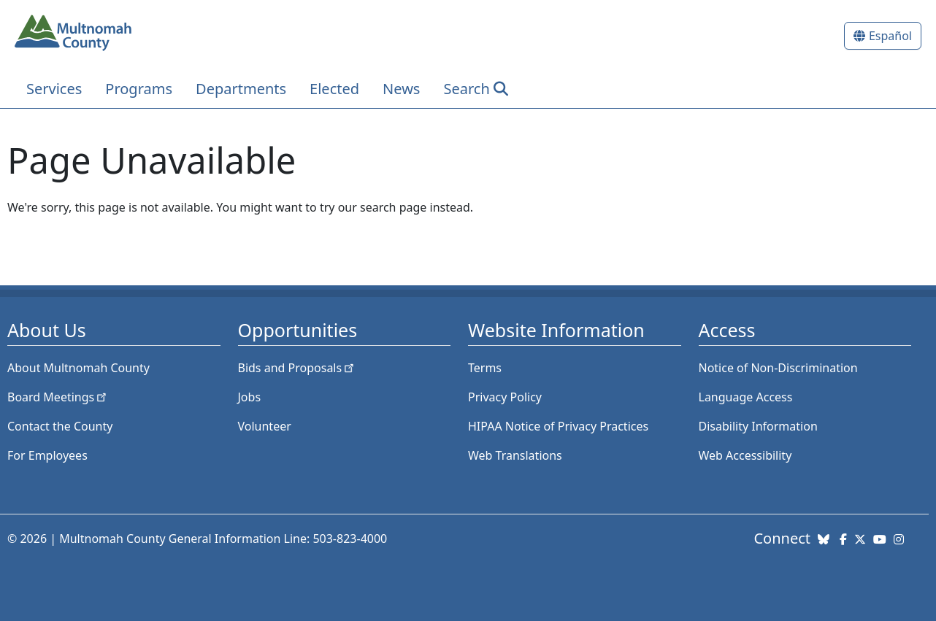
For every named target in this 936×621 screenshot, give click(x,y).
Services (54, 89)
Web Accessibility (745, 455)
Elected (334, 89)
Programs (138, 89)
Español (890, 36)
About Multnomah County (78, 368)
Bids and (297, 368)
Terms (485, 368)
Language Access (746, 397)
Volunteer (264, 426)
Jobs (249, 397)
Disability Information (758, 426)
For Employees (47, 455)
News (401, 89)
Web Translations (515, 455)
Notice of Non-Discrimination (778, 368)
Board (58, 397)
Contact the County (59, 426)
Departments (241, 89)
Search (466, 89)
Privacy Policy (505, 397)
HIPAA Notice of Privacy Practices (558, 426)
